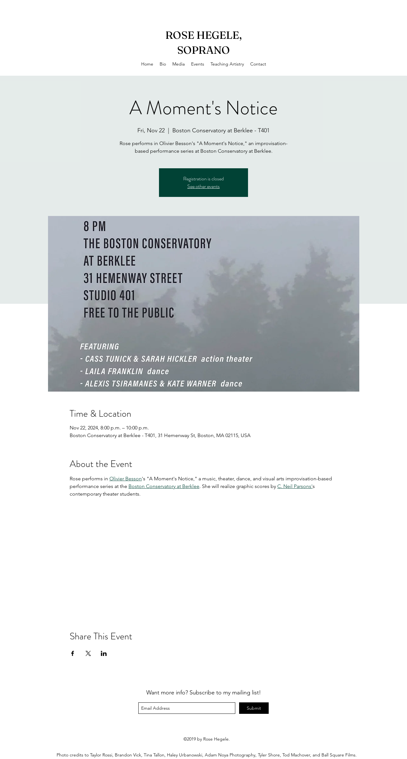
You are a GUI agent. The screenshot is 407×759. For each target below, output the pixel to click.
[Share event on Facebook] (73, 653)
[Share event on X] (88, 653)
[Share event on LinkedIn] (104, 653)
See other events (203, 186)
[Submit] (254, 708)
